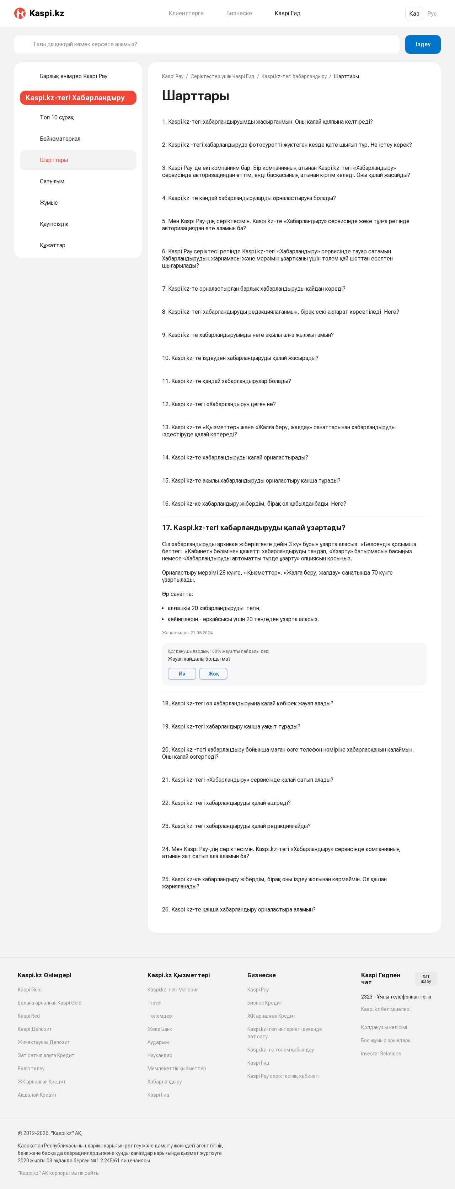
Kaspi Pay (172, 76)
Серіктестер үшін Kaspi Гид (223, 76)
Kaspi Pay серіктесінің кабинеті (283, 1076)
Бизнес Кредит (265, 1003)
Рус (432, 13)
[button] (294, 604)
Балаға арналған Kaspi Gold (49, 1003)
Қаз (414, 13)
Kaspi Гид (159, 1095)
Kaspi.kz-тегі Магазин (173, 989)
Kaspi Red (29, 1016)
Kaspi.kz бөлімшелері (386, 1009)
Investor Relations (381, 1053)
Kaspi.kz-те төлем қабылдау (280, 1050)
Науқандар (160, 1055)
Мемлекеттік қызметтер (177, 1068)
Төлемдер (160, 1016)
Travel (154, 1003)
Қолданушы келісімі (384, 1027)
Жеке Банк (160, 1029)
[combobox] (213, 44)
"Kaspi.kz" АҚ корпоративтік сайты (59, 1173)
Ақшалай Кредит (37, 1095)
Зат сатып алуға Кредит (46, 1055)
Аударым (158, 1042)
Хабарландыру (165, 1082)
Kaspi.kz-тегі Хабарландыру (294, 76)
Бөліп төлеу (31, 1068)
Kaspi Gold (30, 989)
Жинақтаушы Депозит (44, 1042)
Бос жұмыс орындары (386, 1040)
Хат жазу (426, 979)
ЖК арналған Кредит (42, 1082)
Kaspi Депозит (35, 1029)
